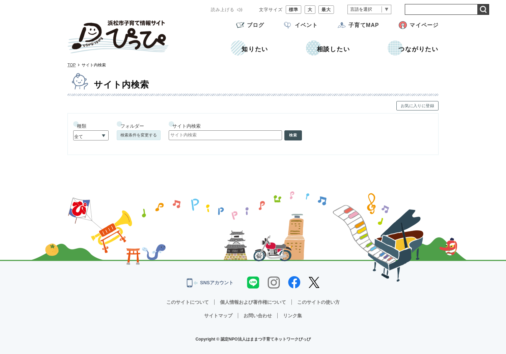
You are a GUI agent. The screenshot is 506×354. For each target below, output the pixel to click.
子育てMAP (363, 25)
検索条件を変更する (138, 135)
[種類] (91, 135)
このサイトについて (187, 302)
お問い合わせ (258, 315)
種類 (81, 126)
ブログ (255, 25)
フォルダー (132, 126)
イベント (306, 25)
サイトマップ (218, 315)
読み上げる (222, 9)
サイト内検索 (186, 126)
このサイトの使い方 (318, 302)
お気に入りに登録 (417, 105)
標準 (293, 9)
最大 (326, 9)
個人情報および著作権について (253, 302)
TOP (71, 65)
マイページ (424, 25)
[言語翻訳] (369, 9)
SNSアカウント (210, 283)
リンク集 (292, 315)
